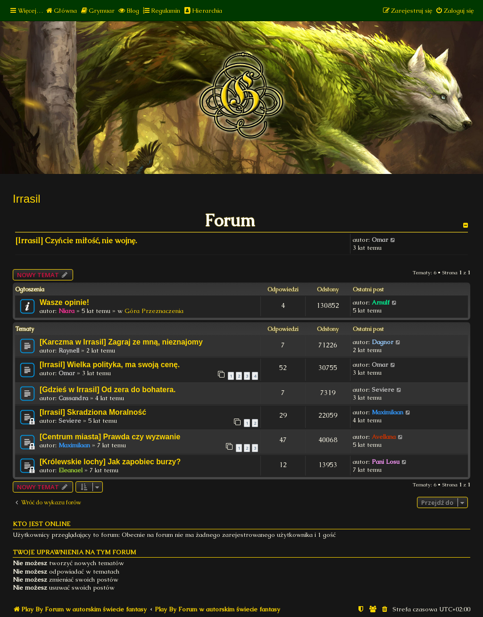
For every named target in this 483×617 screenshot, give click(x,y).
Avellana (384, 437)
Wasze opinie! (64, 302)
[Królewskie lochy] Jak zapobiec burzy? (110, 462)
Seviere (383, 390)
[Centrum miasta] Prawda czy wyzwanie (110, 437)
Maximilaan (387, 412)
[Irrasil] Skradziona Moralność (93, 412)
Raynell (68, 350)
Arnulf (381, 302)
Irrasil (27, 198)
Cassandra (73, 398)
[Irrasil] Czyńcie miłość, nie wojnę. (76, 241)
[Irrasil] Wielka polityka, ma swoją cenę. (110, 365)
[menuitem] (61, 10)
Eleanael (70, 470)
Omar (380, 240)
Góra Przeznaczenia (154, 311)
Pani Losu (386, 462)
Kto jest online (41, 524)
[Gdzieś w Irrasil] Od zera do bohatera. (108, 390)
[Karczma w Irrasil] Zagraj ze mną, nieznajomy (121, 342)
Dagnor (382, 342)
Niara (66, 311)
